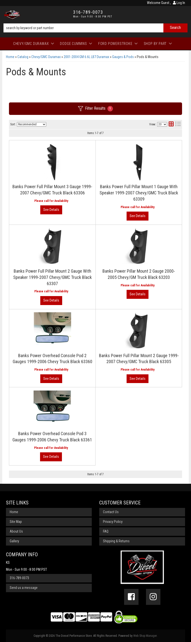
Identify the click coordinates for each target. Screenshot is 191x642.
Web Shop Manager (145, 636)
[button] (95, 27)
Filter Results (95, 108)
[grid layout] (171, 124)
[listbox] (31, 124)
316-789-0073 (19, 578)
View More (51, 209)
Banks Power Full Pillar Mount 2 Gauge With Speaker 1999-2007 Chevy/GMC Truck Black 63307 (52, 277)
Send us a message (24, 588)
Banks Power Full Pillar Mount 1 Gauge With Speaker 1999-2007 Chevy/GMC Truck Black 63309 (138, 193)
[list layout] (178, 124)
